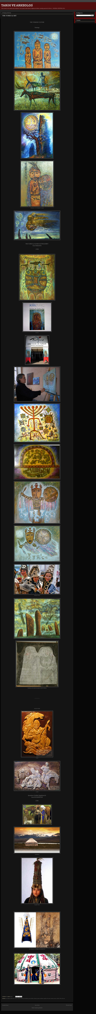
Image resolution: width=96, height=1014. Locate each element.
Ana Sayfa (37, 1005)
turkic (55, 998)
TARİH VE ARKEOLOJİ (17, 5)
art (6, 998)
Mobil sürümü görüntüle (37, 1007)
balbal (8, 998)
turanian (52, 998)
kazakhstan (26, 998)
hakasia (19, 998)
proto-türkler (31, 998)
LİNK (37, 249)
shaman (35, 998)
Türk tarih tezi (62, 998)
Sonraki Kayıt (5, 1005)
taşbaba (45, 998)
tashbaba (41, 998)
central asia (12, 998)
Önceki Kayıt (69, 1005)
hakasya (22, 998)
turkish (58, 998)
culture (16, 998)
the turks (48, 998)
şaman (38, 998)
